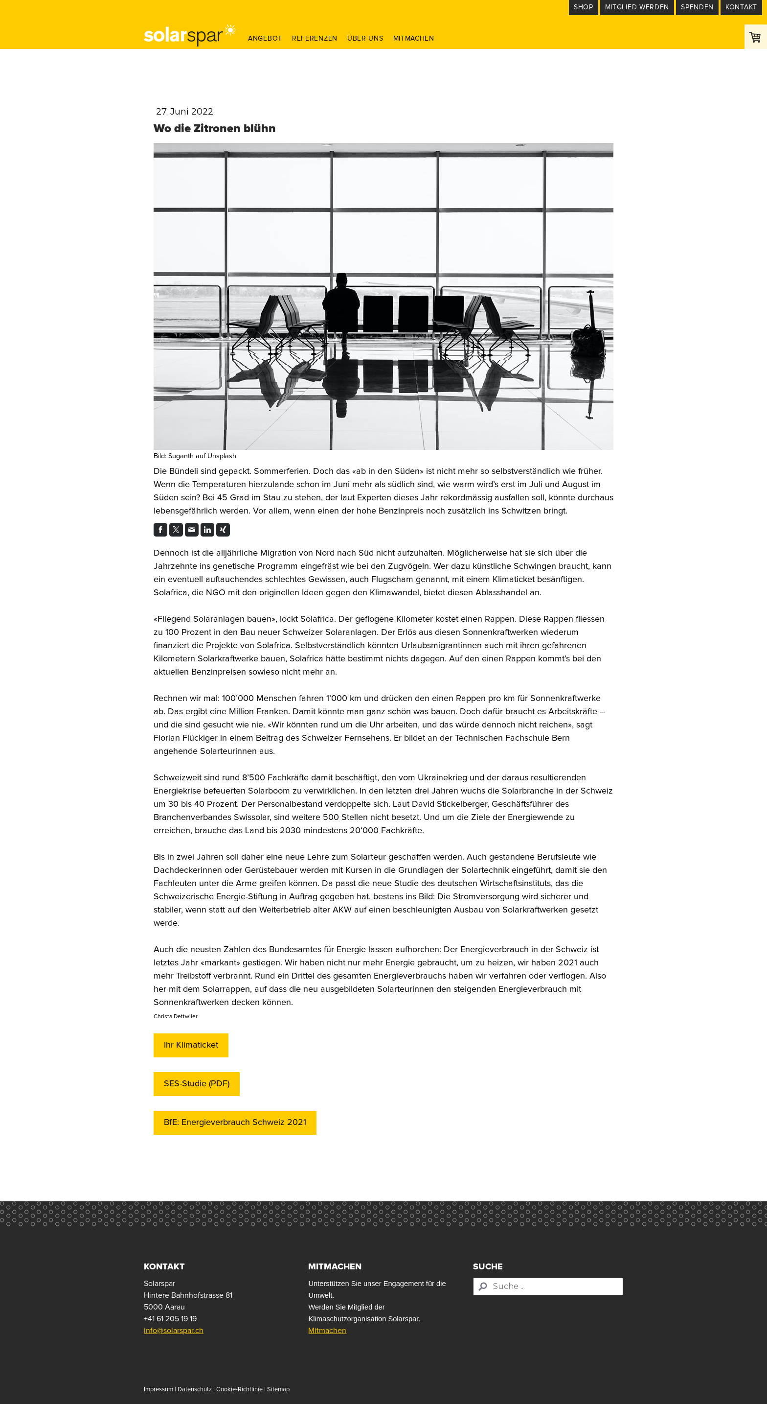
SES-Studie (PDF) (196, 1083)
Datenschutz (195, 1389)
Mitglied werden (637, 7)
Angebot (265, 38)
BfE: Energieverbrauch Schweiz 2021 (235, 1122)
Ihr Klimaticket (191, 1045)
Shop (583, 7)
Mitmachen (413, 38)
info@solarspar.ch (173, 1330)
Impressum (158, 1389)
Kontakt (741, 7)
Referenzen (315, 38)
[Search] (548, 1286)
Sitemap (278, 1389)
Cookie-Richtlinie (239, 1389)
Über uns (365, 38)
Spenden (697, 7)
